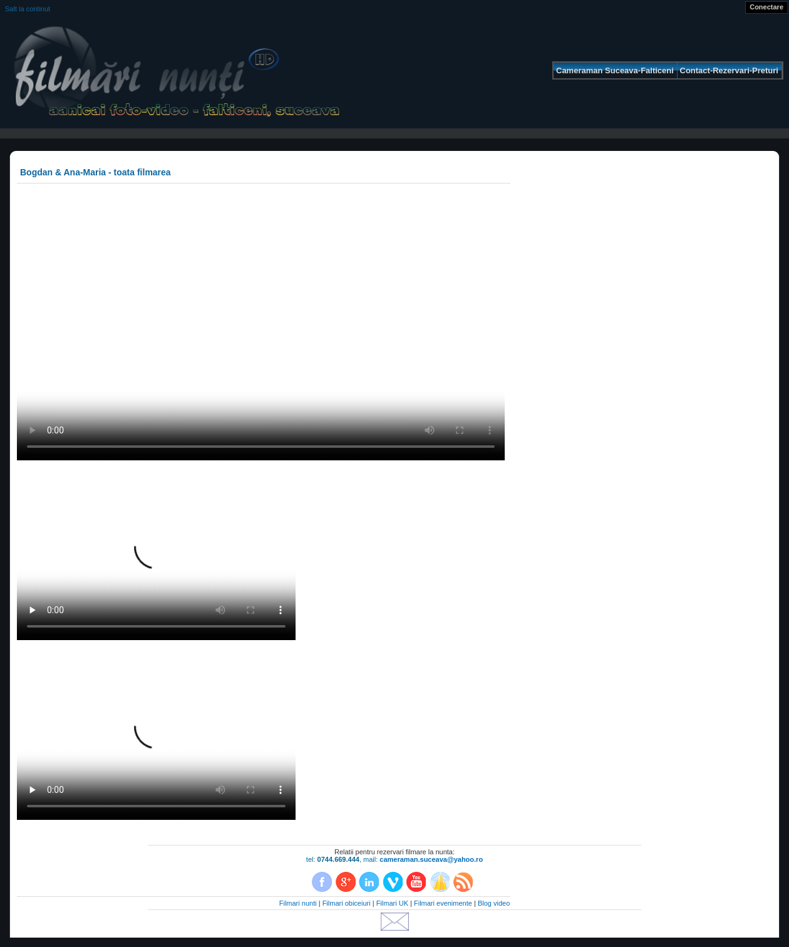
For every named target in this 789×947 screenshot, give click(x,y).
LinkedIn (369, 882)
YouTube (416, 882)
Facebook (322, 882)
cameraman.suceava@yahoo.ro (431, 859)
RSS (463, 882)
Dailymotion (440, 882)
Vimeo (393, 882)
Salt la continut (27, 9)
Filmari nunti (298, 903)
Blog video (494, 903)
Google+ (346, 882)
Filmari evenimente (443, 903)
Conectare (766, 7)
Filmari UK (392, 903)
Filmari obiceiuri (346, 903)
